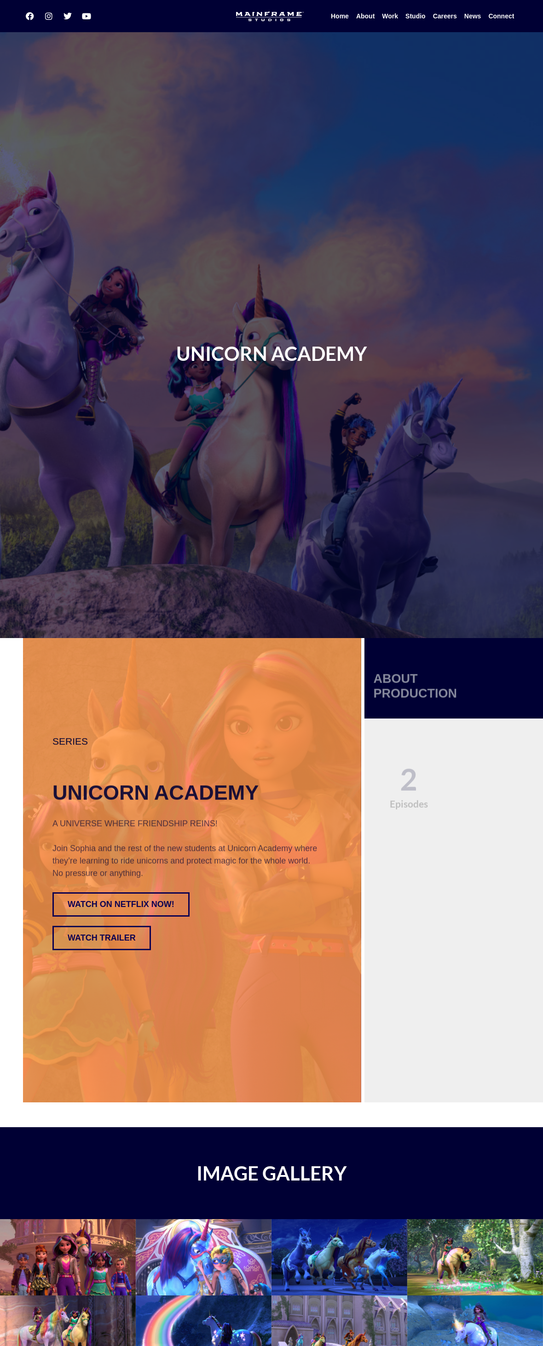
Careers (445, 14)
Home (340, 14)
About (365, 14)
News (472, 14)
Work (390, 14)
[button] (101, 892)
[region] (271, 836)
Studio (415, 14)
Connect (501, 14)
